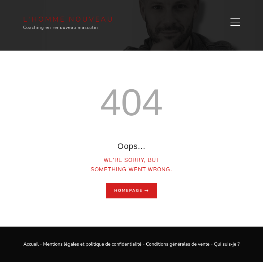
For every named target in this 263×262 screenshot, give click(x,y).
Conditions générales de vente (178, 244)
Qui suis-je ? (227, 244)
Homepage (128, 190)
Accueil (31, 244)
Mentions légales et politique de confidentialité (92, 244)
